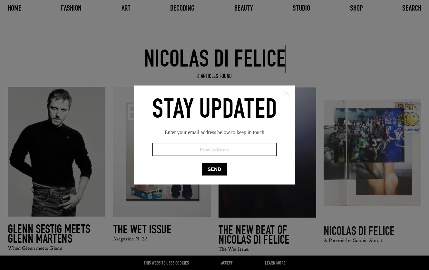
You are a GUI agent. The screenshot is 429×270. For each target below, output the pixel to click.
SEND (214, 169)
